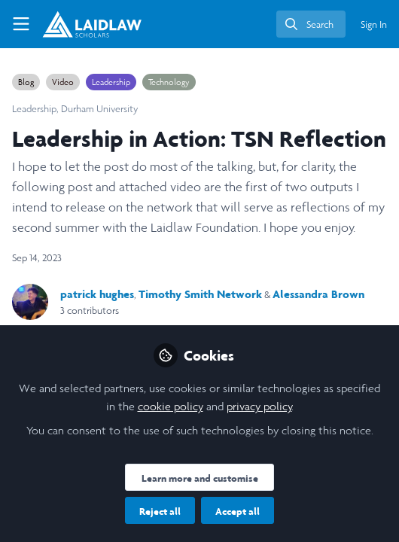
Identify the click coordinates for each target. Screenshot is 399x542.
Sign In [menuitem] (374, 24)
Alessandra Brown (318, 294)
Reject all (160, 511)
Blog (26, 82)
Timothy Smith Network (200, 294)
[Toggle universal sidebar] (21, 24)
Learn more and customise (200, 478)
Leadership (111, 82)
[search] (311, 24)
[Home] (78, 24)
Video (63, 82)
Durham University (100, 108)
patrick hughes (97, 294)
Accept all (237, 511)
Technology (169, 82)
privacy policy (259, 406)
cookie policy (170, 406)
